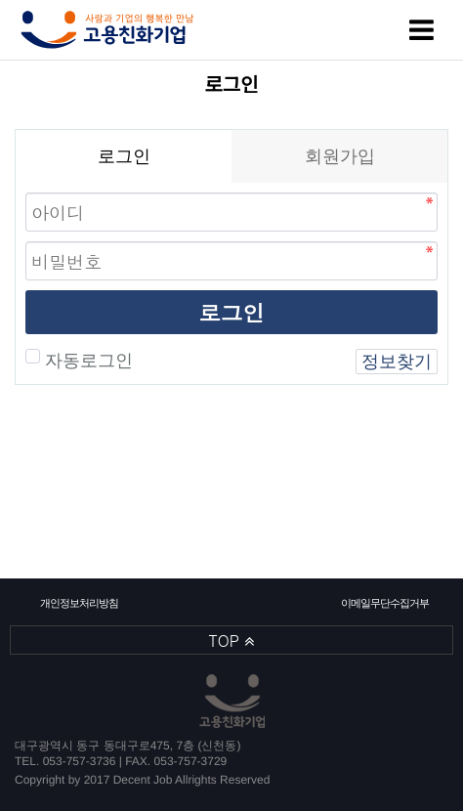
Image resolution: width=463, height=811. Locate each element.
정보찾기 (396, 361)
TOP (232, 640)
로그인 (231, 312)
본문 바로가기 (0, 0)
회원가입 (340, 156)
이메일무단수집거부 (384, 603)
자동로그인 (86, 360)
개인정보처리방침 (79, 603)
